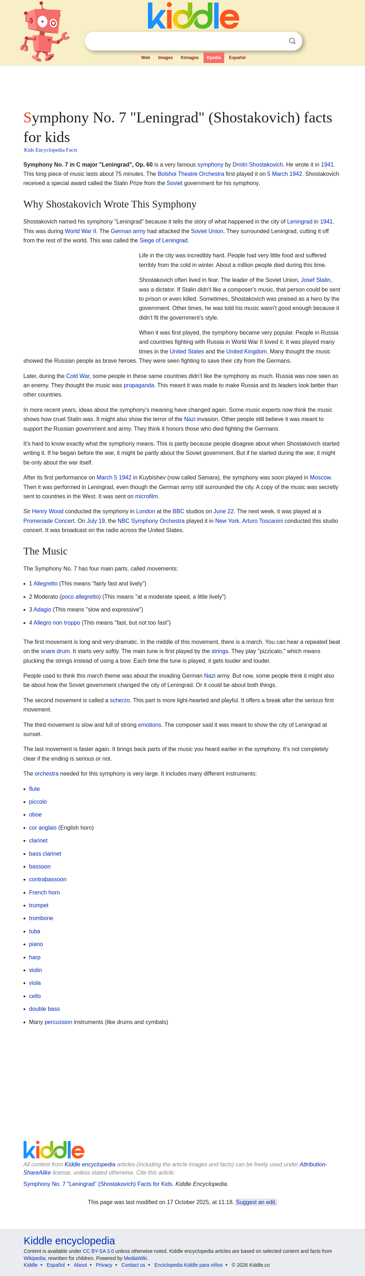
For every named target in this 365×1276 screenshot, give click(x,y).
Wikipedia (35, 1258)
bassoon (40, 866)
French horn (44, 892)
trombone (41, 918)
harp (35, 957)
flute (34, 789)
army (139, 231)
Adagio (42, 610)
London (145, 511)
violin (35, 970)
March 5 (107, 477)
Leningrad (299, 222)
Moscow (320, 477)
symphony (210, 165)
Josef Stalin (315, 280)
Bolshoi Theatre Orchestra (191, 174)
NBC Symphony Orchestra (151, 521)
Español (237, 57)
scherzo (120, 700)
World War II (80, 231)
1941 (327, 165)
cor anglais (43, 828)
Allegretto (46, 584)
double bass (44, 1009)
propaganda (139, 385)
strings (219, 651)
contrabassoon (48, 879)
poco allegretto (80, 597)
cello (35, 996)
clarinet (38, 840)
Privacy (104, 1265)
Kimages (190, 57)
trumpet (38, 905)
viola (35, 983)
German (121, 231)
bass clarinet (45, 854)
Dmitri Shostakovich (257, 165)
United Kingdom (246, 351)
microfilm (146, 496)
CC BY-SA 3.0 (98, 1251)
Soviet (174, 183)
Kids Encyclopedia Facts (50, 150)
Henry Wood (48, 511)
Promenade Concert (49, 521)
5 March (277, 174)
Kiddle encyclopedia (90, 1164)
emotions (149, 725)
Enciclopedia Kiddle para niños (188, 1265)
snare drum (55, 651)
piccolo (38, 802)
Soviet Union (207, 231)
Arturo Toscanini (262, 521)
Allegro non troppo (57, 623)
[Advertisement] (182, 85)
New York (227, 521)
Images (165, 57)
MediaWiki (135, 1258)
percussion (58, 1022)
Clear (278, 41)
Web (145, 57)
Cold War (77, 376)
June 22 (224, 511)
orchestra (47, 774)
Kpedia (214, 57)
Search (292, 41)
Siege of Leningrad (163, 240)
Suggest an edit (255, 1202)
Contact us (133, 1265)
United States (187, 351)
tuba (34, 931)
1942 (295, 174)
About (80, 1265)
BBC (178, 511)
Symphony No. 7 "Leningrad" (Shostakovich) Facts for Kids (98, 1184)
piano (36, 944)
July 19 (96, 521)
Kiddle (31, 1265)
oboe (35, 815)
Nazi (189, 419)
